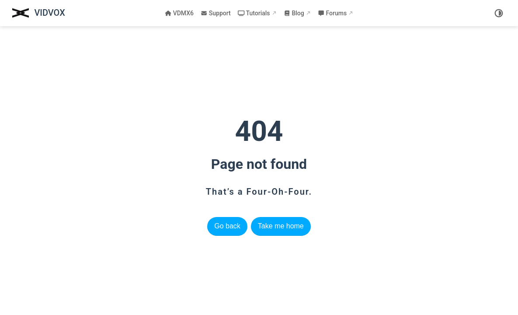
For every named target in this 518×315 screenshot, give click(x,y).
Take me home (281, 226)
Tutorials (254, 13)
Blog (294, 13)
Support (216, 13)
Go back (227, 226)
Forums (332, 13)
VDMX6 (179, 13)
